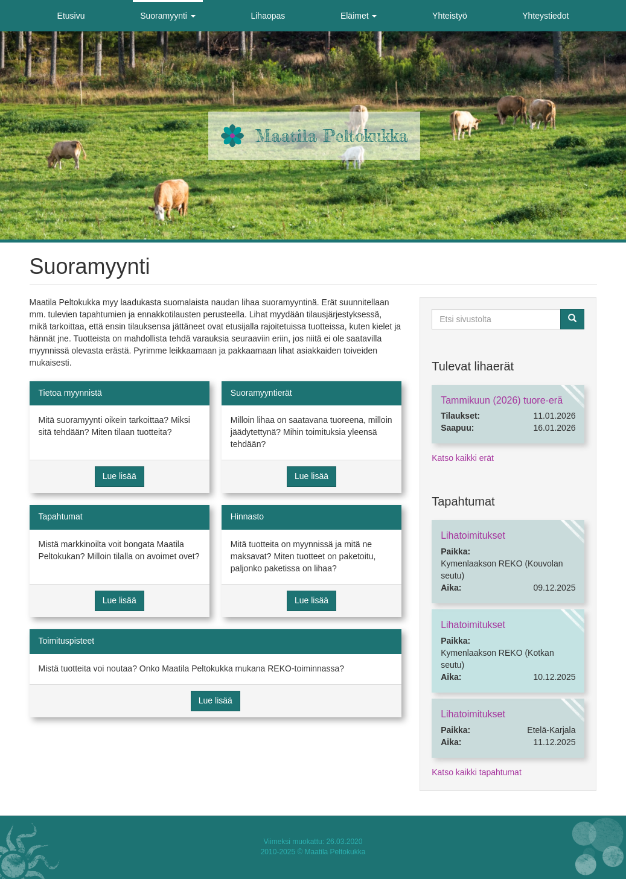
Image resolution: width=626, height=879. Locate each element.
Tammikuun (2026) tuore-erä (502, 400)
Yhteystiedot (545, 16)
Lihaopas (268, 16)
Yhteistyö (449, 16)
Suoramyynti (168, 16)
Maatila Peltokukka (331, 135)
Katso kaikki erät (463, 458)
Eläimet (358, 16)
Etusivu (71, 16)
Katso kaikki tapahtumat (477, 772)
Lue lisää (119, 476)
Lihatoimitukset (473, 535)
